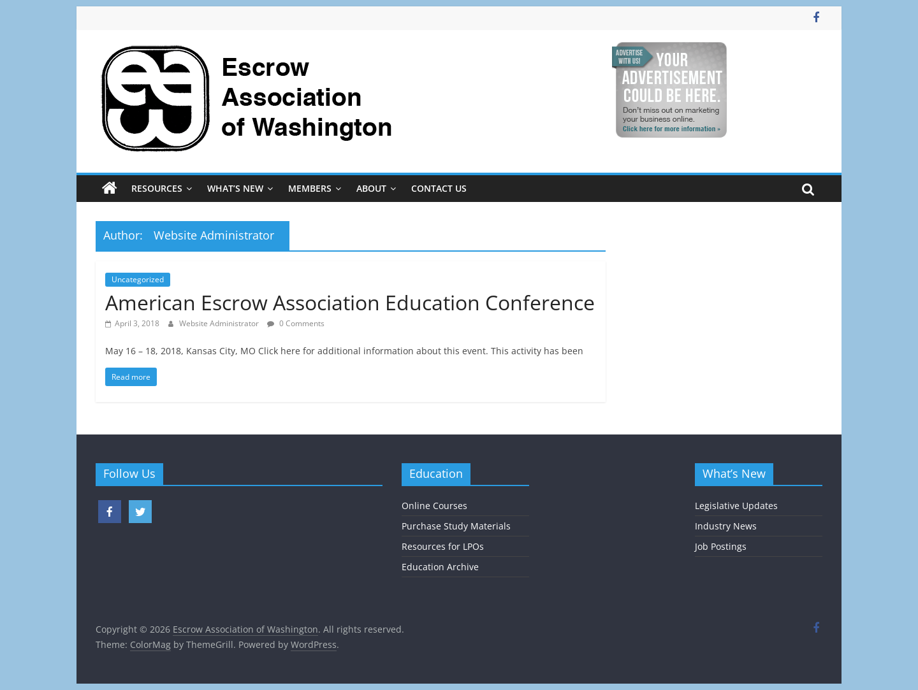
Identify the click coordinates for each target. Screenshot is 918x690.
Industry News (726, 526)
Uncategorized (138, 279)
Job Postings (721, 546)
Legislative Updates (736, 506)
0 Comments (295, 323)
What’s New (235, 188)
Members (310, 188)
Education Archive (440, 567)
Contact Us (439, 188)
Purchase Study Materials (456, 526)
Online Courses (434, 506)
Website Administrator (220, 323)
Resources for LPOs (443, 546)
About (371, 188)
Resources (156, 188)
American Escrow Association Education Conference (350, 302)
